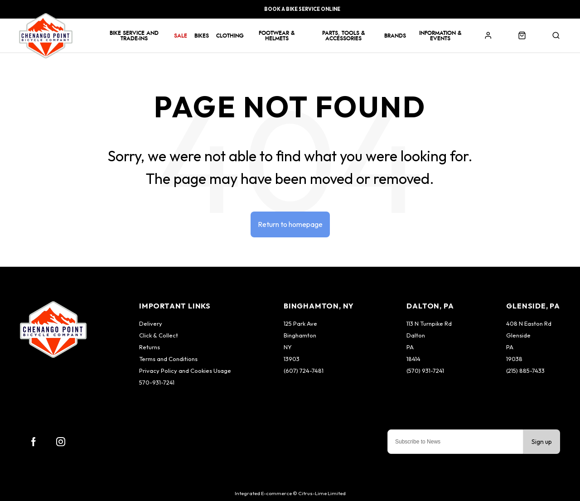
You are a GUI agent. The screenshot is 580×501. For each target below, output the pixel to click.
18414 (413, 358)
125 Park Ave (300, 323)
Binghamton (300, 335)
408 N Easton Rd (528, 323)
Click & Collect (158, 335)
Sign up (542, 442)
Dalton (415, 335)
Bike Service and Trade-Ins (134, 35)
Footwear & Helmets (277, 35)
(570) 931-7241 (425, 370)
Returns (149, 347)
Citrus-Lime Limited (322, 493)
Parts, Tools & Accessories (343, 35)
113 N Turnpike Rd (429, 323)
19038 (514, 358)
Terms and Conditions (168, 358)
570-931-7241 (156, 382)
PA (410, 347)
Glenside (518, 335)
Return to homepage (290, 224)
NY (288, 347)
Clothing (230, 36)
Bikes (201, 36)
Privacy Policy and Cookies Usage (185, 370)
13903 (292, 358)
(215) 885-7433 (525, 370)
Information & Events (440, 35)
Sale (180, 36)
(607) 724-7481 (304, 370)
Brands (395, 36)
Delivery (150, 323)
